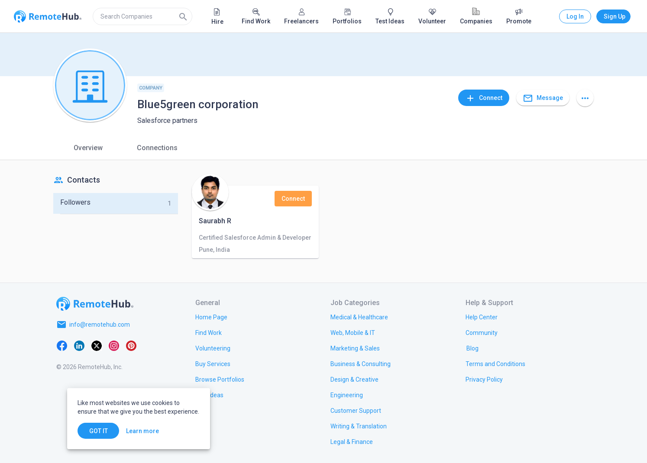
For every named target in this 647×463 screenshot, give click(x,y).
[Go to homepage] (94, 304)
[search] (142, 16)
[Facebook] (62, 345)
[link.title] (211, 317)
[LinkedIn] (79, 345)
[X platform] (96, 345)
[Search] (183, 16)
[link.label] (482, 317)
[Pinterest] (131, 345)
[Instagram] (114, 345)
